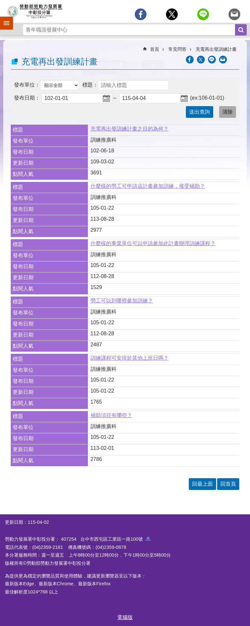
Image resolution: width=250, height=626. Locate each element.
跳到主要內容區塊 (3, 3)
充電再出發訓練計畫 (216, 49)
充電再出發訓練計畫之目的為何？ (129, 129)
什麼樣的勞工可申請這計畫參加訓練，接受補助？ (147, 186)
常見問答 (177, 49)
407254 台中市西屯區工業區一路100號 (105, 539)
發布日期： (27, 98)
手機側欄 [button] (3, 19)
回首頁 (228, 484)
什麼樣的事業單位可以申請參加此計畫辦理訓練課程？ (152, 243)
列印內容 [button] (235, 59)
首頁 (154, 49)
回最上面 (202, 484)
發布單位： (27, 85)
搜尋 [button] (241, 29)
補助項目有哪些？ (111, 415)
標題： (90, 85)
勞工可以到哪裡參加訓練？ (121, 300)
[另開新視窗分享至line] (203, 14)
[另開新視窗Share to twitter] (172, 14)
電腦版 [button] (125, 617)
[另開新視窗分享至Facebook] (140, 14)
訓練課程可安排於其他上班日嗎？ (129, 358)
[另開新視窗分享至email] (234, 14)
